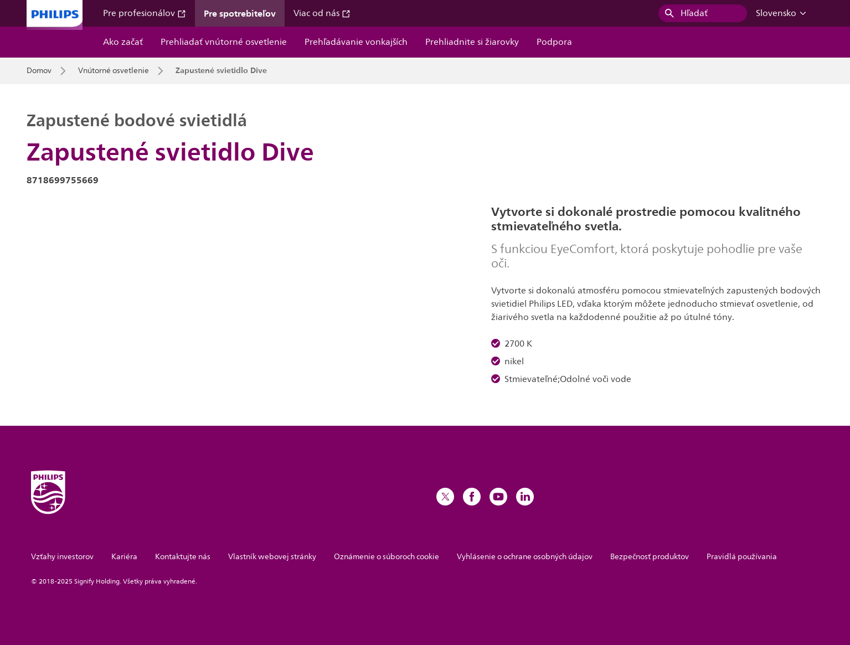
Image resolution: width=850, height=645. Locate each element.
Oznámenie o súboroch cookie (386, 556)
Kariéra (124, 556)
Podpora (554, 42)
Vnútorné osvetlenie (113, 71)
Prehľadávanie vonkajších (356, 42)
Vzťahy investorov (62, 556)
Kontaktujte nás (182, 556)
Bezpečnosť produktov (649, 556)
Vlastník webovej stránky (272, 556)
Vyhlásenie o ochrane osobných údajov (525, 556)
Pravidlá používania (742, 556)
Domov (39, 71)
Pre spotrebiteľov (240, 13)
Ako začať (123, 42)
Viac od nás (322, 13)
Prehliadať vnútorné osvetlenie (224, 42)
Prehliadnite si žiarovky (472, 42)
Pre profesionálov (144, 13)
